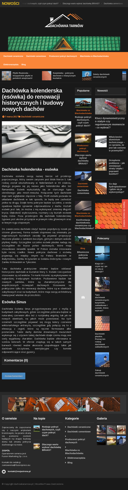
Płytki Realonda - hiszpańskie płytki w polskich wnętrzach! (23, 75)
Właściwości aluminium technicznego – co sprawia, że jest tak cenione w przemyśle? (117, 144)
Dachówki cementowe (36, 56)
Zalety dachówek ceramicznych (101, 75)
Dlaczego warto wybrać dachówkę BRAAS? (84, 3)
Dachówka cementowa (117, 3)
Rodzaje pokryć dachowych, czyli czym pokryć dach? (39, 3)
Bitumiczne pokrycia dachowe (83, 255)
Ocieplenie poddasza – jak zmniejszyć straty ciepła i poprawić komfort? (117, 167)
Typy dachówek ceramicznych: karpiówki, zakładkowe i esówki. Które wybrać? (102, 303)
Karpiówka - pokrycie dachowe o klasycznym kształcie (64, 75)
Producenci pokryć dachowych (63, 56)
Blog (23, 64)
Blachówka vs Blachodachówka (94, 56)
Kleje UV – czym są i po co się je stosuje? (101, 267)
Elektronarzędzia (10, 64)
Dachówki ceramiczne (13, 56)
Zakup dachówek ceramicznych (102, 373)
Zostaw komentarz (14, 376)
